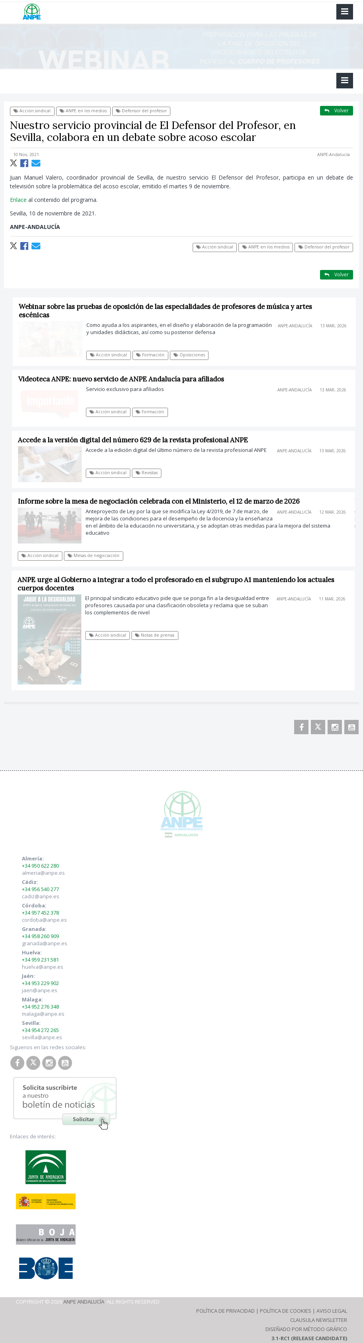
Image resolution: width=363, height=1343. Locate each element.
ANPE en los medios (83, 110)
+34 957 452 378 (40, 912)
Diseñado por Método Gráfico (306, 1329)
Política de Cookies (285, 1310)
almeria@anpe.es (43, 872)
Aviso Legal (331, 1310)
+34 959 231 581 (40, 959)
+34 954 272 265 (40, 1030)
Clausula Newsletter (318, 1319)
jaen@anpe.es (39, 990)
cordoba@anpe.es (44, 919)
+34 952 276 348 (40, 1006)
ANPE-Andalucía (333, 154)
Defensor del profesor (141, 110)
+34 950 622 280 (40, 865)
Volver (336, 110)
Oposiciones (192, 355)
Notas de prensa (157, 635)
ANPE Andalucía (83, 1301)
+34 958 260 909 (40, 936)
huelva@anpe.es (42, 966)
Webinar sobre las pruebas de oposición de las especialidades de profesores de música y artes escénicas (168, 310)
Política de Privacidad (225, 1310)
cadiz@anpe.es (40, 896)
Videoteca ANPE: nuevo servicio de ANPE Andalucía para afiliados (124, 379)
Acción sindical (32, 110)
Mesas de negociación (96, 555)
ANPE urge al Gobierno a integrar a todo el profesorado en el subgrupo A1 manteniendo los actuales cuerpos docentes (178, 583)
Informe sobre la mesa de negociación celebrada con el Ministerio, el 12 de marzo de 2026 (161, 501)
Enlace (18, 199)
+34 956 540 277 (40, 889)
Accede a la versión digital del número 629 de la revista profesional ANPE (136, 440)
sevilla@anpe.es (42, 1037)
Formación (153, 355)
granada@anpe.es (44, 943)
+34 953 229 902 (40, 983)
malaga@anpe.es (43, 1013)
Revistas (149, 472)
